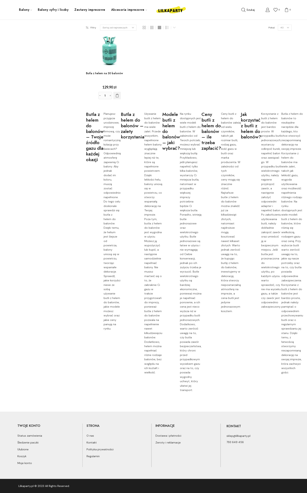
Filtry (91, 27)
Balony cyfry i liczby (53, 9)
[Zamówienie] (118, 28)
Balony (25, 9)
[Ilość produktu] (105, 95)
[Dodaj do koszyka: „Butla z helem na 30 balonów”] (117, 95)
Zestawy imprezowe (89, 9)
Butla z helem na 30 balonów (104, 73)
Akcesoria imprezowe (129, 9)
